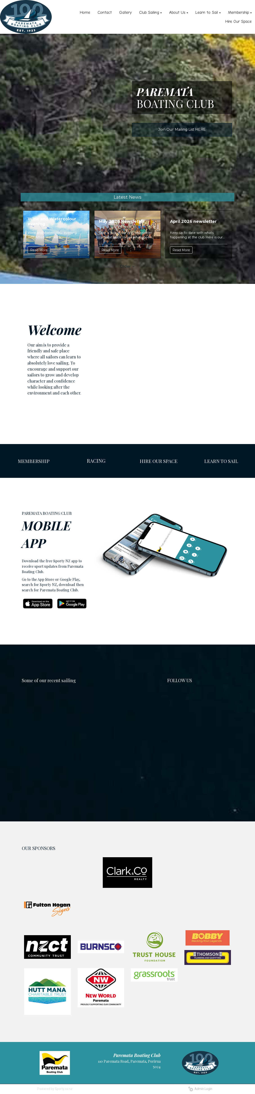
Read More (39, 250)
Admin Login (200, 1089)
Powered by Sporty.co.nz (54, 1089)
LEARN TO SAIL (221, 461)
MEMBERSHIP (33, 461)
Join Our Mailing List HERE (182, 129)
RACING (96, 460)
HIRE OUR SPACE (158, 461)
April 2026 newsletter (193, 221)
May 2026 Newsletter (122, 221)
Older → (127, 266)
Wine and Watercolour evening (52, 221)
